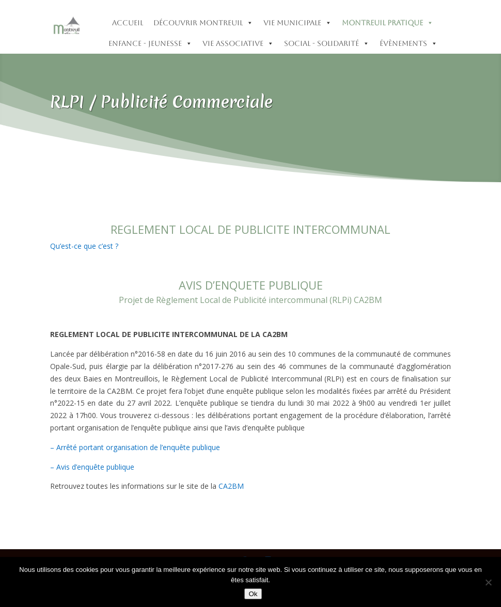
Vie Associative (238, 43)
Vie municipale (297, 22)
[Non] (488, 582)
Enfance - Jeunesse (150, 43)
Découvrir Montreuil (203, 22)
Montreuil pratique (387, 22)
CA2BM (231, 486)
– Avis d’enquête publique (92, 467)
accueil (127, 23)
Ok (252, 594)
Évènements (408, 43)
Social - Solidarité (326, 43)
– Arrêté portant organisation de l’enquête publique (135, 447)
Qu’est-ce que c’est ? (84, 246)
